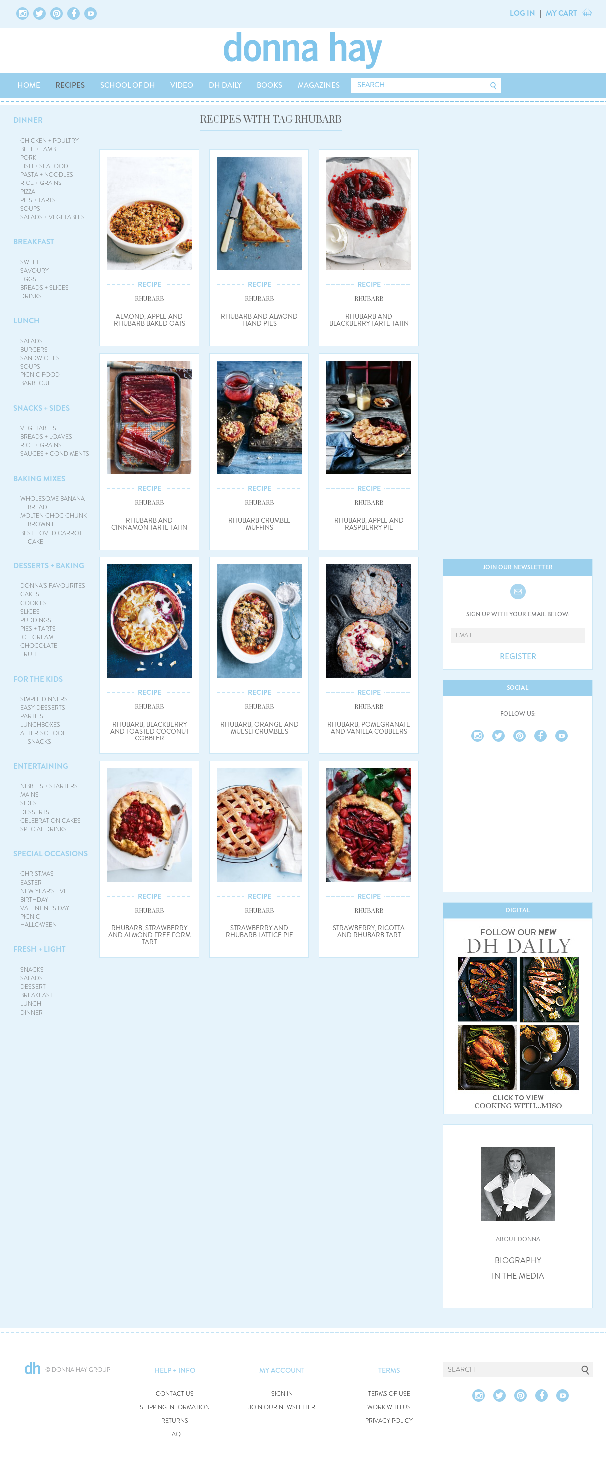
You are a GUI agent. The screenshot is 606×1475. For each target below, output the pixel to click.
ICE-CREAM (36, 637)
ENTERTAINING (40, 766)
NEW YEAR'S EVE (43, 891)
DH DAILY (225, 85)
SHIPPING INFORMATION (175, 1407)
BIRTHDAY (34, 899)
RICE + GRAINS (41, 183)
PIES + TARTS (38, 200)
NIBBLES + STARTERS (49, 786)
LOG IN (522, 13)
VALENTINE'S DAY (44, 908)
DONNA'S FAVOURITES (52, 585)
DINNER (28, 120)
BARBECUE (35, 383)
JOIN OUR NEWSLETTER (282, 1407)
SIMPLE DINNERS (44, 699)
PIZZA (27, 191)
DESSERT (33, 986)
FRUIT (28, 654)
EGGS (28, 279)
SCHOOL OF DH (127, 85)
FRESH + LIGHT (39, 949)
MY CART (561, 13)
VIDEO (181, 85)
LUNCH (26, 320)
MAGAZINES (319, 85)
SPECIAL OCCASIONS (50, 853)
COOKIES (33, 603)
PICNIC (30, 916)
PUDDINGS (35, 620)
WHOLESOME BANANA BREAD (52, 503)
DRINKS (31, 296)
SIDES (28, 803)
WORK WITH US (389, 1407)
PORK (28, 157)
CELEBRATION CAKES (50, 820)
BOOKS (269, 85)
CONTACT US (175, 1394)
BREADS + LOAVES (46, 436)
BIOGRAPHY (518, 1260)
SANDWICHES (40, 358)
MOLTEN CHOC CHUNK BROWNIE (53, 520)
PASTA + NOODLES (46, 174)
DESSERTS (34, 812)
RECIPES (70, 85)
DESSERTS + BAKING (48, 565)
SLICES (30, 611)
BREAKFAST (33, 241)
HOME (28, 85)
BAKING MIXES (39, 478)
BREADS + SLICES (44, 287)
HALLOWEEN (38, 925)
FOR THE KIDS (38, 679)
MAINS (29, 794)
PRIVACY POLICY (389, 1421)
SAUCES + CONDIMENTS (54, 453)
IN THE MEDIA (518, 1276)
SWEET (29, 262)
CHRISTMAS (37, 873)
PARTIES (31, 716)
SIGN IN (282, 1394)
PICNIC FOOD (40, 374)
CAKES (29, 594)
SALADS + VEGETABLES (52, 217)
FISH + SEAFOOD (44, 166)
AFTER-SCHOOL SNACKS (43, 737)
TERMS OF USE (389, 1394)
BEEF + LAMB (38, 149)
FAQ (174, 1434)
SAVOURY (34, 270)
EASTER (31, 882)
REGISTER (518, 657)
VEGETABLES (38, 428)
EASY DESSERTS (42, 707)
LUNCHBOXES (40, 724)
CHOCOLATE (38, 645)
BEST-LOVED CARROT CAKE (51, 537)
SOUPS (30, 208)
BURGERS (34, 349)
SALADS (31, 341)
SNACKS (32, 969)
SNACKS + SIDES (41, 408)
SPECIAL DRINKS (43, 829)
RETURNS (174, 1421)
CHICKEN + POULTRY (49, 140)
